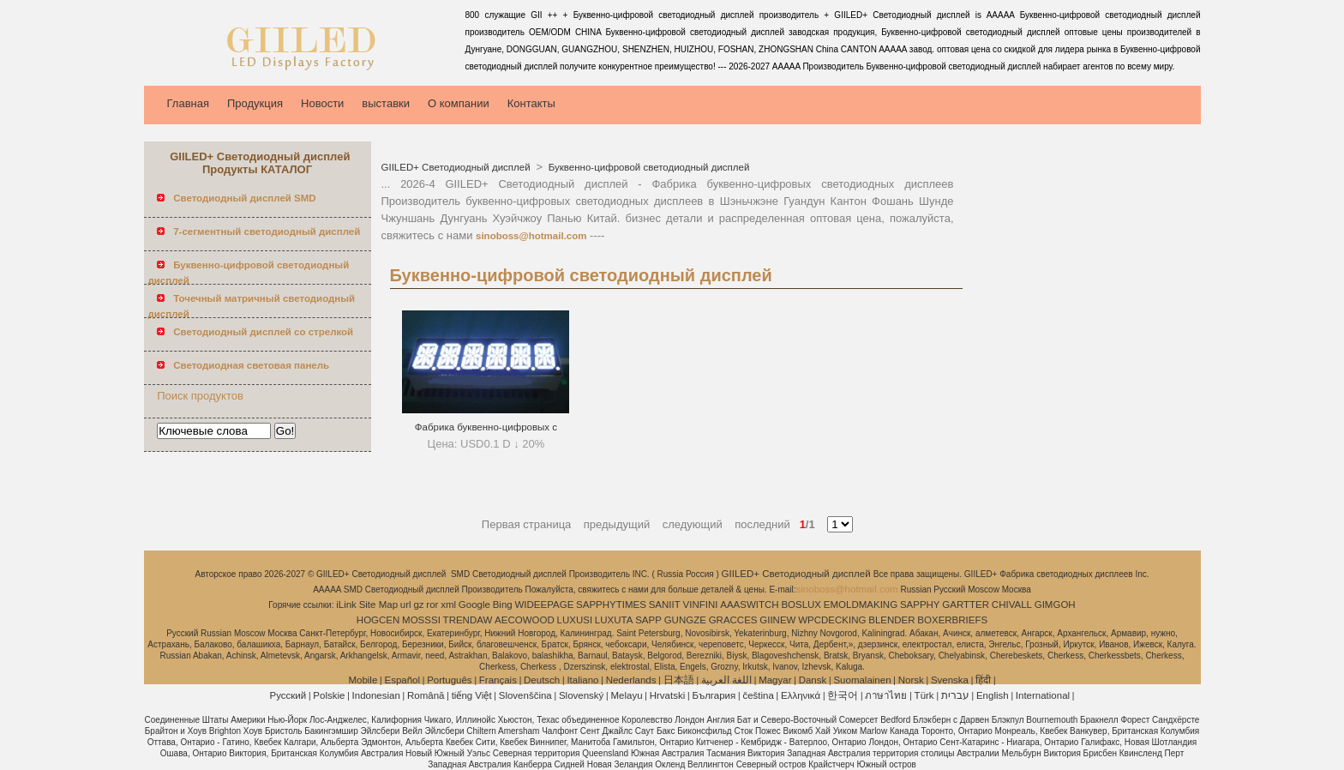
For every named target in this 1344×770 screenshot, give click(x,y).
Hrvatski (668, 695)
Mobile (362, 680)
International (1043, 695)
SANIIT (665, 604)
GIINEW (777, 620)
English (992, 695)
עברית (955, 695)
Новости (322, 103)
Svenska (950, 680)
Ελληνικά (800, 695)
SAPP (648, 620)
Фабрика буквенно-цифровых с (486, 427)
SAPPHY (920, 604)
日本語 (678, 680)
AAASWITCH (749, 604)
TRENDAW (468, 620)
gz (418, 604)
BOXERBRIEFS (952, 620)
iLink (346, 604)
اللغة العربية (726, 680)
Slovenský (581, 695)
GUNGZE (685, 620)
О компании (458, 103)
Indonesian (376, 695)
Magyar (775, 680)
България (713, 695)
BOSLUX (801, 604)
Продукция (255, 103)
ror (432, 604)
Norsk (911, 680)
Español (402, 680)
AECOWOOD (525, 620)
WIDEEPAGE (544, 604)
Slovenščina (525, 695)
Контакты (531, 103)
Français (498, 680)
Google (474, 604)
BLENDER (891, 620)
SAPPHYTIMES (611, 604)
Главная (188, 103)
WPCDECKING (832, 620)
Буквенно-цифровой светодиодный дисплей (648, 167)
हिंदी (983, 680)
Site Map (378, 604)
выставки (386, 103)
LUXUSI (575, 620)
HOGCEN (378, 620)
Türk (924, 695)
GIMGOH (1055, 604)
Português (449, 680)
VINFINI (700, 604)
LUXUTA (614, 620)
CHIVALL (1012, 604)
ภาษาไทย (886, 695)
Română (425, 695)
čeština (757, 695)
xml (448, 604)
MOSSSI (421, 620)
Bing (503, 604)
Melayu (626, 695)
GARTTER (965, 604)
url (405, 604)
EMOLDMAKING (860, 604)
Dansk (813, 680)
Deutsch (542, 680)
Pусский (288, 695)
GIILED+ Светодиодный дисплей (457, 167)
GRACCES (733, 620)
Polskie (329, 695)
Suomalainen (862, 680)
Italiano (582, 680)
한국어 (842, 695)
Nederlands (631, 680)
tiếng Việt (472, 695)
